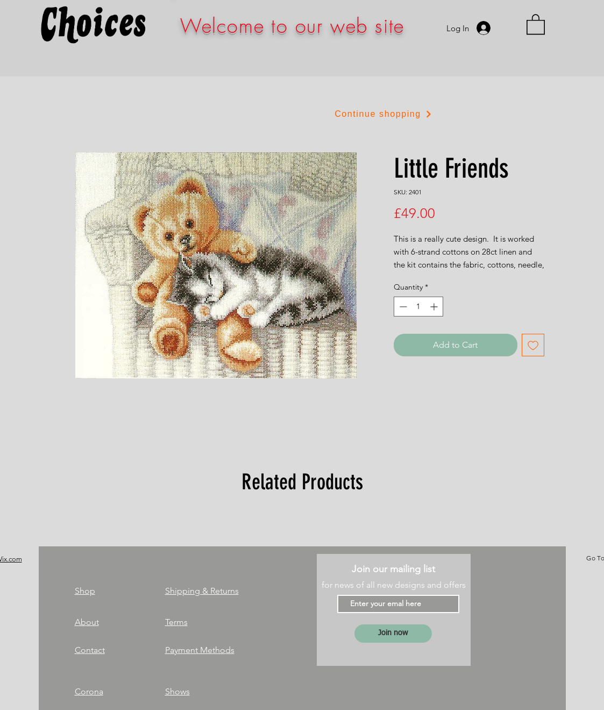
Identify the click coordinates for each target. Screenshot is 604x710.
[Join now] (393, 633)
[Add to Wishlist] (533, 345)
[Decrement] (402, 306)
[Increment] (435, 306)
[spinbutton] (418, 306)
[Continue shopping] (383, 113)
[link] (536, 23)
